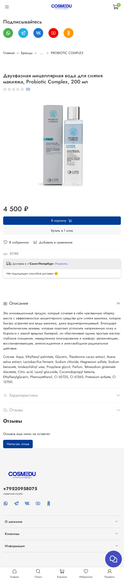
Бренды (27, 52)
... (41, 53)
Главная (9, 52)
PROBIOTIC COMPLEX (67, 52)
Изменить (61, 263)
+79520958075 (20, 488)
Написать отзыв (18, 443)
